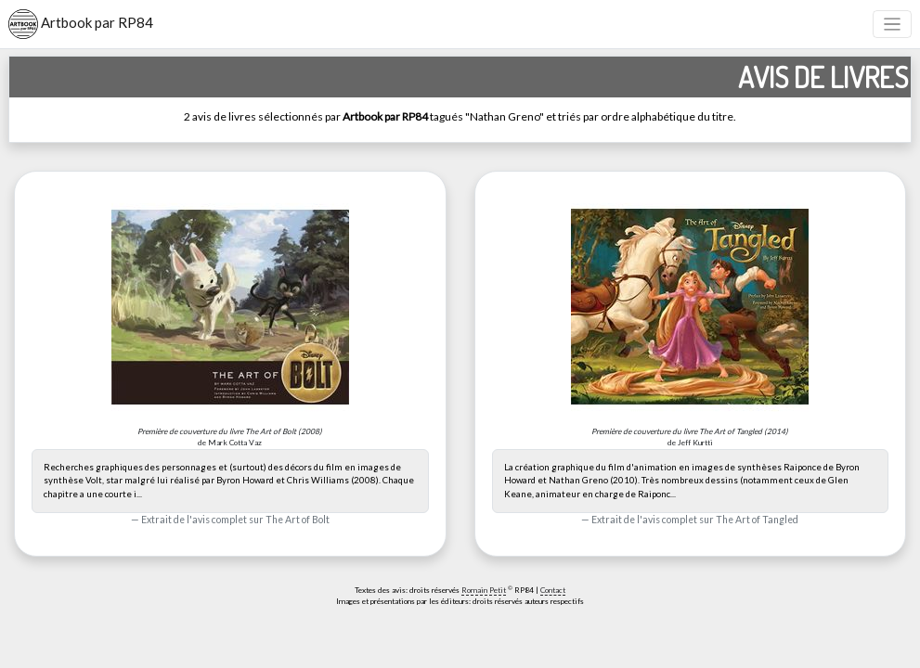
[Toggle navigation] (893, 24)
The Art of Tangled (757, 519)
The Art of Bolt (298, 519)
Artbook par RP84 (80, 24)
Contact (552, 590)
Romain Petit (483, 590)
